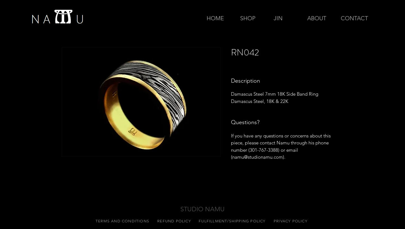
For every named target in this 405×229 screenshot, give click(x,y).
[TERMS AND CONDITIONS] (123, 221)
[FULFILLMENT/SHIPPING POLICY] (233, 221)
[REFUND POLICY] (175, 221)
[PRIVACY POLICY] (291, 221)
